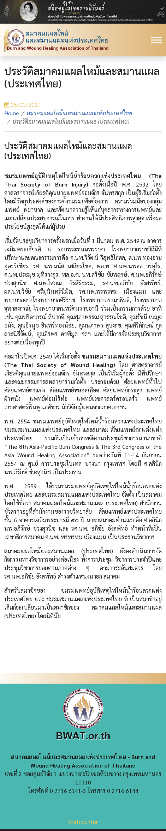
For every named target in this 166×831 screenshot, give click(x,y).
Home (11, 113)
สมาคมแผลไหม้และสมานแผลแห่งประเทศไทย (79, 113)
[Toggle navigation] (156, 40)
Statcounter (83, 821)
